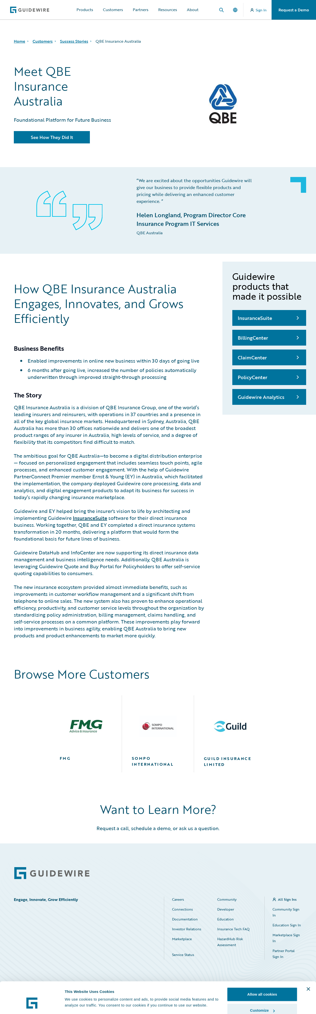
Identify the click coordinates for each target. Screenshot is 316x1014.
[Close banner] (308, 963)
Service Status (183, 954)
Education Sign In (287, 925)
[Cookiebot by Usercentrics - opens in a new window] (32, 1004)
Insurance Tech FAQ (233, 929)
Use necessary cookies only (262, 1001)
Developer (225, 909)
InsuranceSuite (90, 518)
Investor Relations (186, 929)
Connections (182, 909)
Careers (178, 899)
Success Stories (74, 41)
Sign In (258, 10)
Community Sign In (286, 912)
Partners (140, 10)
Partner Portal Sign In (284, 953)
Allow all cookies (262, 968)
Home (19, 41)
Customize (262, 985)
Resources (167, 10)
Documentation (185, 919)
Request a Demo (293, 10)
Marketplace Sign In (286, 937)
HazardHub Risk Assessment (230, 941)
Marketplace (182, 938)
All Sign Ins (287, 899)
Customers (113, 10)
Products (85, 10)
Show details (76, 993)
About (192, 10)
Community (227, 899)
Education (225, 919)
